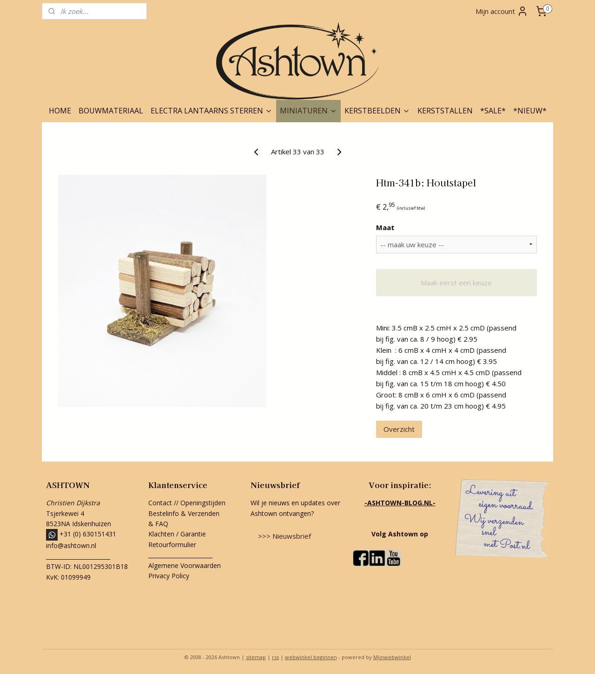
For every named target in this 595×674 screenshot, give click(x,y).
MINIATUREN (308, 111)
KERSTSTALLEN (445, 111)
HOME (60, 111)
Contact (160, 502)
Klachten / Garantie (177, 533)
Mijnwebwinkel (392, 657)
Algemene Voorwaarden (184, 565)
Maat (385, 227)
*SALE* (493, 111)
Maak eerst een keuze (456, 282)
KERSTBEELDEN (377, 111)
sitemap (256, 657)
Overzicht (399, 429)
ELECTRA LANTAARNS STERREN (211, 111)
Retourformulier (173, 544)
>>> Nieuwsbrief (284, 536)
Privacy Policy (168, 575)
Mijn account (502, 11)
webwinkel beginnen (311, 657)
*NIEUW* (530, 111)
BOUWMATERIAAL (111, 111)
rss (275, 657)
